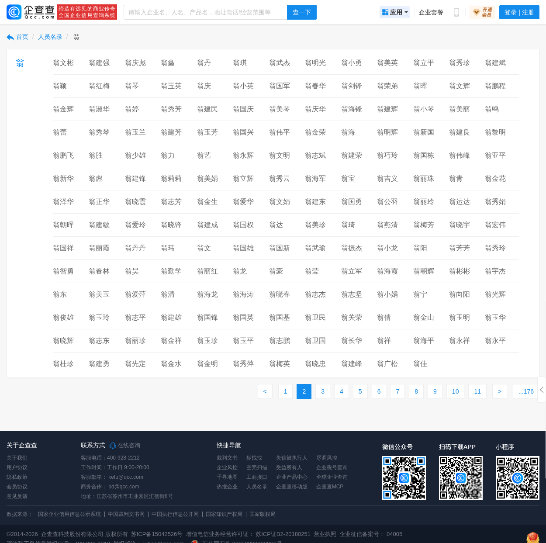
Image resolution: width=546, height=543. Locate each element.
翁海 (348, 132)
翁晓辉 (63, 340)
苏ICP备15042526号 (157, 534)
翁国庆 (243, 109)
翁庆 (204, 86)
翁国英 (243, 317)
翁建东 (315, 201)
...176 (526, 391)
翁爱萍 (135, 294)
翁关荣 (351, 317)
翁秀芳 (171, 109)
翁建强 (99, 62)
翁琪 (240, 62)
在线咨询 (125, 446)
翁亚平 (495, 155)
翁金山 (423, 317)
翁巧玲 (387, 155)
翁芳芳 (459, 248)
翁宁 (420, 294)
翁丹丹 (135, 248)
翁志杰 (315, 294)
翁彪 (96, 178)
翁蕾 (60, 132)
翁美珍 (315, 224)
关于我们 (17, 458)
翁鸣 (492, 109)
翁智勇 (63, 271)
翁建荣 (351, 155)
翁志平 (135, 317)
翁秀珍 (459, 62)
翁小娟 (387, 294)
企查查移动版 (292, 487)
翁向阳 (459, 294)
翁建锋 (135, 178)
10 (455, 391)
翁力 (168, 155)
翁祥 (384, 340)
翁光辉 (495, 294)
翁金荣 (315, 132)
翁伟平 (279, 132)
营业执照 (324, 534)
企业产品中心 (292, 477)
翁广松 (387, 363)
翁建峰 (351, 363)
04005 (394, 534)
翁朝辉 (423, 271)
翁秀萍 (243, 363)
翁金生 (207, 201)
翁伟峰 (459, 155)
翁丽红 (207, 271)
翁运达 (459, 201)
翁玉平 (243, 340)
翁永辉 (243, 155)
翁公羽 (387, 201)
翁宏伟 (495, 224)
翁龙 (240, 271)
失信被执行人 (292, 458)
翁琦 (348, 224)
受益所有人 (289, 467)
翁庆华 (315, 109)
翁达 (276, 224)
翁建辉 (387, 109)
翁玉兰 (135, 132)
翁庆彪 (135, 62)
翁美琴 (279, 109)
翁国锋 (207, 317)
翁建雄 (171, 317)
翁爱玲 (135, 224)
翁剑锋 (351, 86)
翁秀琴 (99, 132)
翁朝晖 (63, 224)
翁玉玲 (99, 317)
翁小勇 (351, 62)
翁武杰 (279, 62)
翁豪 (276, 271)
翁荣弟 (387, 86)
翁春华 (315, 86)
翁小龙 (387, 248)
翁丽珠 (423, 178)
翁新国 (423, 132)
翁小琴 (423, 109)
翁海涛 (243, 294)
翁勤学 (171, 271)
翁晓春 (279, 294)
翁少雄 (135, 155)
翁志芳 (171, 201)
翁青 (456, 178)
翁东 (60, 294)
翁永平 (495, 340)
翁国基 (279, 317)
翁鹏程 (495, 86)
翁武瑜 (315, 248)
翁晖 (420, 86)
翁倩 (384, 317)
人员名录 (50, 36)
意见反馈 (17, 496)
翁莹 (312, 271)
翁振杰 (351, 248)
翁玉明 (459, 317)
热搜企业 (227, 487)
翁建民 (207, 109)
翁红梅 (99, 86)
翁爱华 (243, 201)
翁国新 (279, 248)
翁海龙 (207, 294)
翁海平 (423, 340)
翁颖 (60, 86)
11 (477, 391)
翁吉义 (387, 178)
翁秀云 (279, 178)
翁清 (168, 294)
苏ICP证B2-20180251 (283, 534)
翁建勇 (99, 363)
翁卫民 (315, 317)
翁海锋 (351, 109)
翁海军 (315, 178)
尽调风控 (326, 458)
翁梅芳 (423, 224)
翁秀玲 (495, 248)
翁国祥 (63, 248)
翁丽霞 (99, 248)
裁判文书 (227, 458)
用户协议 (17, 467)
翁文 (204, 248)
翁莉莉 (171, 178)
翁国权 (243, 224)
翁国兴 (243, 132)
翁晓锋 (171, 224)
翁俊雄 (63, 317)
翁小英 (243, 86)
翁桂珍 (63, 363)
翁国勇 (351, 201)
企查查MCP (330, 487)
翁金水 (171, 363)
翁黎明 (495, 132)
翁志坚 (351, 294)
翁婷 (132, 109)
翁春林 (99, 271)
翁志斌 (315, 155)
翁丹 (204, 62)
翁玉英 (171, 86)
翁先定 (135, 363)
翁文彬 (63, 62)
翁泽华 (63, 201)
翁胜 (96, 155)
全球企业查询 (332, 477)
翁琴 (132, 86)
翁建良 (459, 132)
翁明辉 (387, 132)
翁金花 (495, 178)
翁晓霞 (135, 201)
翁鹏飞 (63, 155)
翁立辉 (243, 178)
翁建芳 (171, 132)
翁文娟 (279, 201)
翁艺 (204, 155)
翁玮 (168, 248)
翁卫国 (315, 340)
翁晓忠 (315, 363)
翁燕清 (387, 224)
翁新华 (63, 178)
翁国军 (279, 86)
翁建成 (207, 224)
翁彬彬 (459, 271)
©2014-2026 (22, 534)
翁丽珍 (135, 340)
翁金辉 (63, 109)
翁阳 (420, 248)
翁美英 (387, 62)
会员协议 (17, 487)
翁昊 (132, 271)
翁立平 (423, 62)
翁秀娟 (495, 201)
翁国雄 (243, 248)
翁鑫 (168, 62)
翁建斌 (495, 62)
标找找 (254, 458)
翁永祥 (459, 340)
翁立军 (351, 271)
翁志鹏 (279, 340)
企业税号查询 (332, 467)
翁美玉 (99, 294)
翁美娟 (207, 178)
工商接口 (256, 477)
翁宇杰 (495, 271)
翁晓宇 (459, 224)
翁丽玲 (423, 201)
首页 (17, 36)
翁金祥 (171, 340)
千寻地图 (227, 477)
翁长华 (351, 340)
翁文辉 (459, 86)
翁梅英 (279, 363)
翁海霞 (387, 271)
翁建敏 (99, 224)
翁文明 (279, 155)
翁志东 (99, 340)
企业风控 (227, 467)
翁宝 (348, 178)
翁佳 (420, 363)
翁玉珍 (207, 340)
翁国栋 (423, 155)
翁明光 (315, 62)
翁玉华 (495, 317)
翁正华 (99, 201)
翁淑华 (99, 109)
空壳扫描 (256, 467)
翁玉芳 (207, 132)
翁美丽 (459, 109)
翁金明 (207, 363)
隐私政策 (17, 477)
